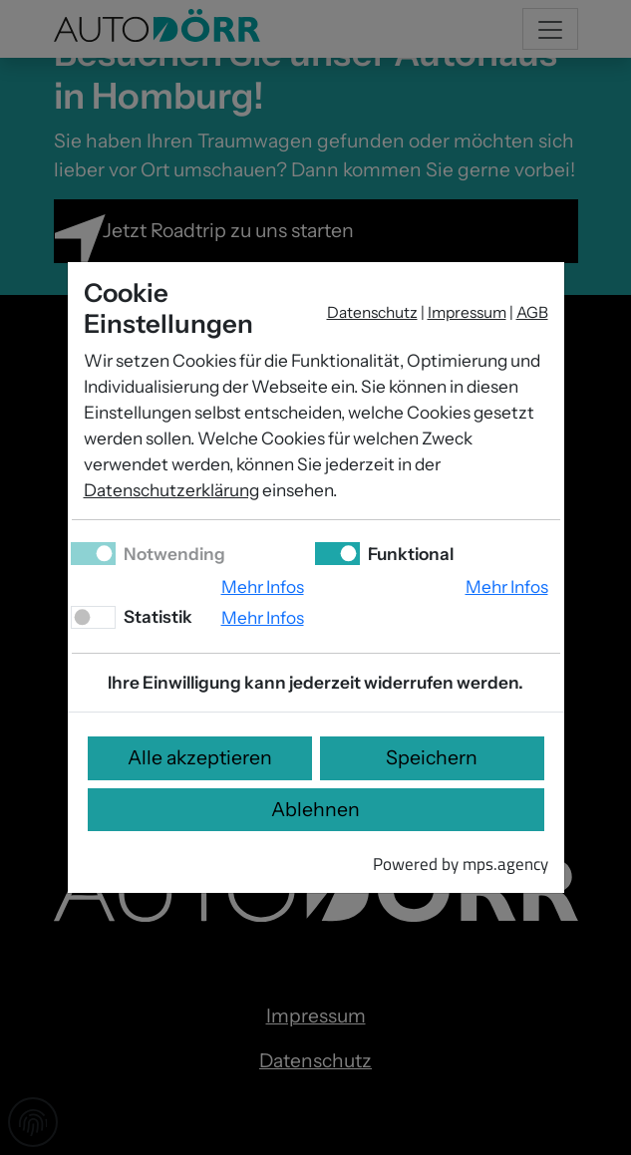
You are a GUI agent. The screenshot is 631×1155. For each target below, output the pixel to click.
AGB (532, 312)
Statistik (156, 616)
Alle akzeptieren (200, 757)
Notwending (173, 553)
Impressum (467, 312)
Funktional (409, 553)
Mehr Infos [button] (262, 586)
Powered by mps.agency (460, 863)
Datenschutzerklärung (171, 489)
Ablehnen (315, 809)
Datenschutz (372, 312)
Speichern (431, 757)
